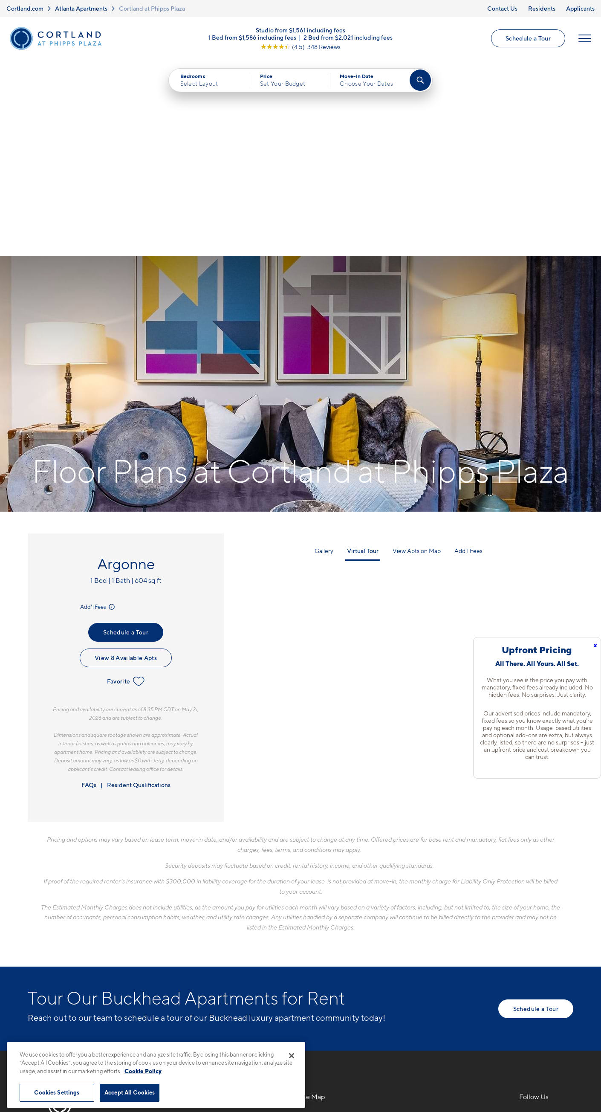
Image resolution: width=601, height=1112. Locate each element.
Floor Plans (316, 920)
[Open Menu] (584, 39)
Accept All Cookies (129, 1092)
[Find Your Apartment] (420, 80)
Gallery (324, 355)
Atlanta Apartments (81, 8)
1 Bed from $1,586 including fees (252, 37)
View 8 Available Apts (126, 462)
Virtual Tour (363, 355)
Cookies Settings (56, 1092)
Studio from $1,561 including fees (300, 30)
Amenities (314, 980)
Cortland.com (24, 8)
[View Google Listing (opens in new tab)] (300, 46)
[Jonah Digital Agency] (553, 1073)
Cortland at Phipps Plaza (152, 8)
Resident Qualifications (138, 589)
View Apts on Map (417, 355)
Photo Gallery (320, 965)
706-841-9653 (179, 920)
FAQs (88, 589)
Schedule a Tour (528, 38)
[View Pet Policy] (227, 967)
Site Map (338, 1078)
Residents (541, 8)
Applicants (580, 8)
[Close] (291, 1055)
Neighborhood (432, 920)
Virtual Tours (318, 950)
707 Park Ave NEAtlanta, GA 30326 (186, 941)
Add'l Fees (98, 411)
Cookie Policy (143, 1071)
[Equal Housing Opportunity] (160, 967)
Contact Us (502, 8)
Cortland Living (323, 995)
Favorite (126, 485)
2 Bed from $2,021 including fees (348, 37)
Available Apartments (332, 935)
